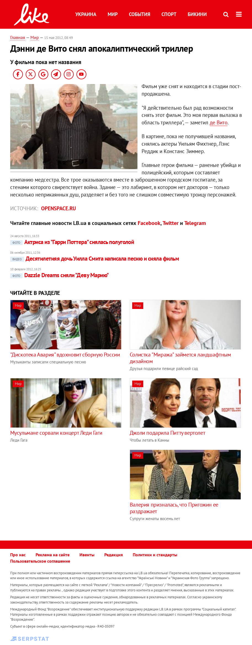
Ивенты (86, 554)
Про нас (18, 554)
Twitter (171, 223)
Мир (113, 14)
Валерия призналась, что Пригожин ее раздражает (174, 508)
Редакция (113, 554)
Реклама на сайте (53, 554)
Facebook (149, 223)
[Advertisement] (56, 488)
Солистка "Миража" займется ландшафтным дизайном (180, 358)
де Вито (218, 122)
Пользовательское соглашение (40, 561)
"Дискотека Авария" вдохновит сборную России (65, 354)
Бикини (197, 14)
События (139, 14)
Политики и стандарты (155, 554)
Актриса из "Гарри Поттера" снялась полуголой (72, 242)
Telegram (195, 223)
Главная (17, 37)
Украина (85, 14)
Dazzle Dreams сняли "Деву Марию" (59, 275)
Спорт (168, 14)
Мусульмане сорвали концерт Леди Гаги (56, 432)
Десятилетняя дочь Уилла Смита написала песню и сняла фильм (94, 258)
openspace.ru (58, 208)
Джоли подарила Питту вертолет (167, 432)
